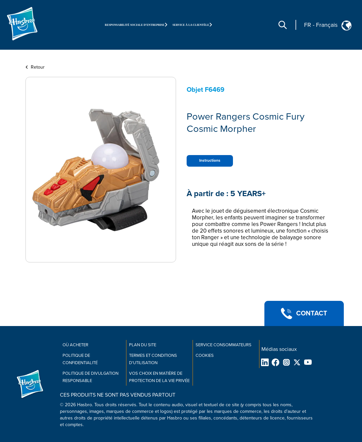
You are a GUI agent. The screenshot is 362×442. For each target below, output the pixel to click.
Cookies (205, 355)
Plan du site (142, 345)
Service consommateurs (223, 345)
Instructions (209, 160)
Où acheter (75, 345)
